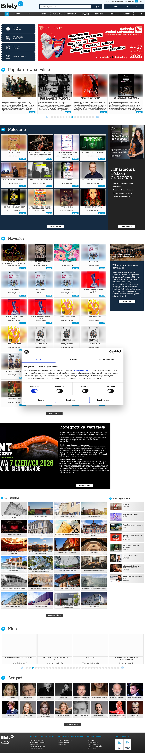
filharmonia (57, 14)
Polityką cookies (81, 370)
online (112, 14)
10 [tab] (78, 117)
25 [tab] (97, 668)
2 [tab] (55, 117)
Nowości (16, 238)
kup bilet (32, 112)
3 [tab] (58, 117)
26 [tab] (100, 668)
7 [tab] (69, 117)
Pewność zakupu (92, 742)
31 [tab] (115, 668)
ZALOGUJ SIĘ (129, 1)
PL (137, 1)
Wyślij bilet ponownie (37, 742)
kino (29, 14)
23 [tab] (92, 668)
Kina (12, 628)
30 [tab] (112, 668)
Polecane (17, 129)
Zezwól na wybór (72, 400)
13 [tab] (87, 117)
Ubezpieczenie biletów (37, 748)
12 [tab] (84, 117)
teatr (44, 14)
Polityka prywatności (94, 746)
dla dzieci (99, 14)
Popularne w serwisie (29, 69)
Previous (47, 117)
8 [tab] (72, 117)
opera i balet (71, 14)
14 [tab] (90, 117)
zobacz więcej (55, 226)
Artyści (15, 677)
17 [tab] (74, 668)
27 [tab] (103, 668)
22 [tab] (89, 668)
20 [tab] (83, 668)
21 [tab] (86, 668)
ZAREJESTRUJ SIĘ (117, 1)
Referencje (62, 744)
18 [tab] (77, 668)
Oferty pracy (91, 748)
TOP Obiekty (12, 498)
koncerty (16, 14)
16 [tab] (71, 668)
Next (97, 117)
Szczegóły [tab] (72, 359)
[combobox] (65, 6)
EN (141, 1)
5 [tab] (64, 117)
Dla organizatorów (65, 740)
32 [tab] (118, 668)
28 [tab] (106, 668)
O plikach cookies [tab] (106, 359)
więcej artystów (72, 724)
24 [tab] (94, 668)
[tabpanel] (91, 42)
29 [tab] (109, 668)
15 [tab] (93, 117)
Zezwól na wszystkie (105, 400)
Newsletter (34, 744)
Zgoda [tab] (38, 359)
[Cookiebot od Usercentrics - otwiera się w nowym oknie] (111, 352)
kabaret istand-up (85, 14)
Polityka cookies (92, 744)
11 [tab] (81, 117)
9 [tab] (75, 117)
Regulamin (90, 740)
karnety (126, 14)
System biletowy (64, 742)
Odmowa (40, 400)
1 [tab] (52, 117)
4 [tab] (61, 117)
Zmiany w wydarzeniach (38, 746)
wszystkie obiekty (54, 615)
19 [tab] (80, 668)
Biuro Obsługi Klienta (37, 740)
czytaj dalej (127, 301)
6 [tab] (66, 117)
